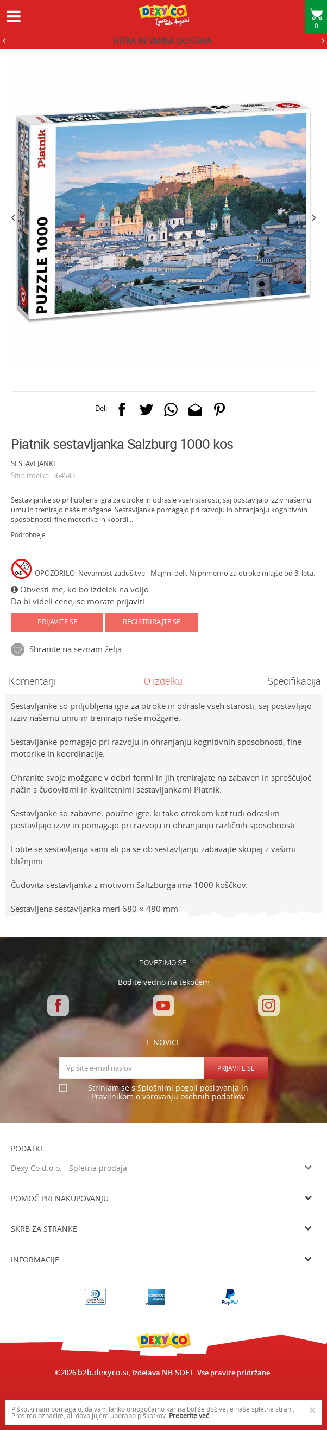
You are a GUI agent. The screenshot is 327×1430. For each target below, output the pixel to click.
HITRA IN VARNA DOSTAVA (162, 40)
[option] (163, 41)
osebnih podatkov (212, 1096)
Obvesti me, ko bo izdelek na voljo (80, 589)
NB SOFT (177, 1372)
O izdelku (163, 680)
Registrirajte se (151, 622)
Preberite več (189, 1415)
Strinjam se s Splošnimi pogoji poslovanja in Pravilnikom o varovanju (168, 1092)
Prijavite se (57, 622)
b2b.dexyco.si (103, 1372)
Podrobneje (28, 534)
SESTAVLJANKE (34, 463)
